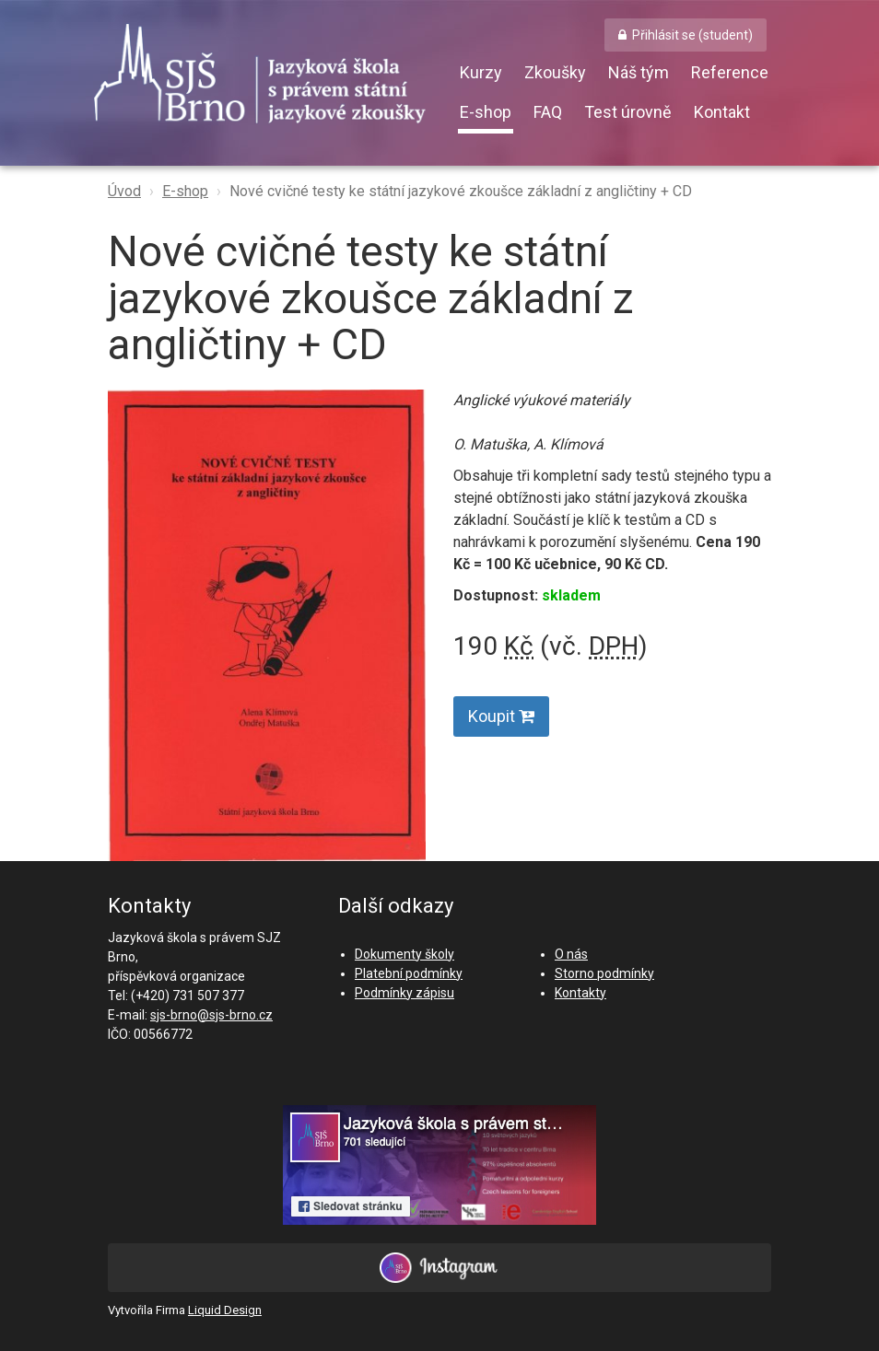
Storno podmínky (604, 973)
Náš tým (638, 72)
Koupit (501, 716)
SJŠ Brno (273, 78)
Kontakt (722, 112)
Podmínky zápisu (404, 992)
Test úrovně (628, 112)
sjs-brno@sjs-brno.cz (211, 1014)
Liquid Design (225, 1310)
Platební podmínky (409, 973)
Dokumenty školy (404, 954)
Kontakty (580, 992)
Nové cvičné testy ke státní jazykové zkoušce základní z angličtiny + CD (460, 191)
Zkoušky (555, 72)
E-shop (485, 112)
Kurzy (481, 72)
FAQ (547, 112)
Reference (729, 72)
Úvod (124, 191)
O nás (571, 954)
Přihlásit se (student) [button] (692, 35)
